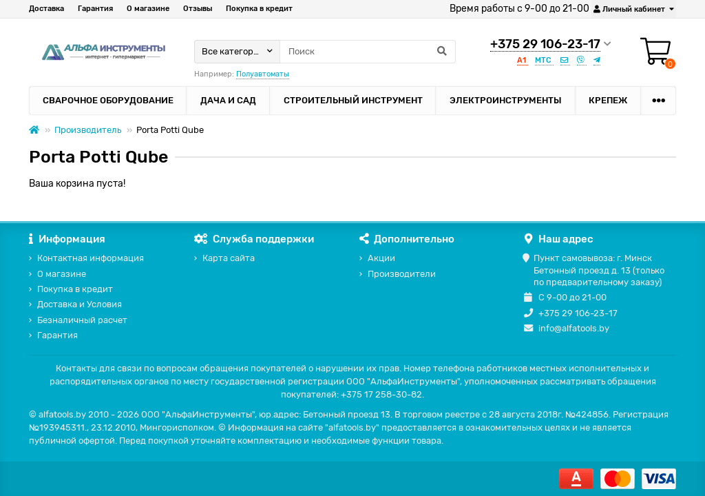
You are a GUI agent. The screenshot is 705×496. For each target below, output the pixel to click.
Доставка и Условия (79, 304)
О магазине (148, 8)
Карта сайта (228, 258)
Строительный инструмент (353, 100)
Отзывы (197, 8)
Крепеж (608, 100)
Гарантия (95, 8)
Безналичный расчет (82, 320)
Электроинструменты (506, 100)
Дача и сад (228, 100)
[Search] (368, 51)
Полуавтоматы (262, 74)
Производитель (87, 130)
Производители (402, 274)
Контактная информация (90, 258)
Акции (381, 258)
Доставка (46, 8)
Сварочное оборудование (108, 100)
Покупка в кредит (259, 8)
